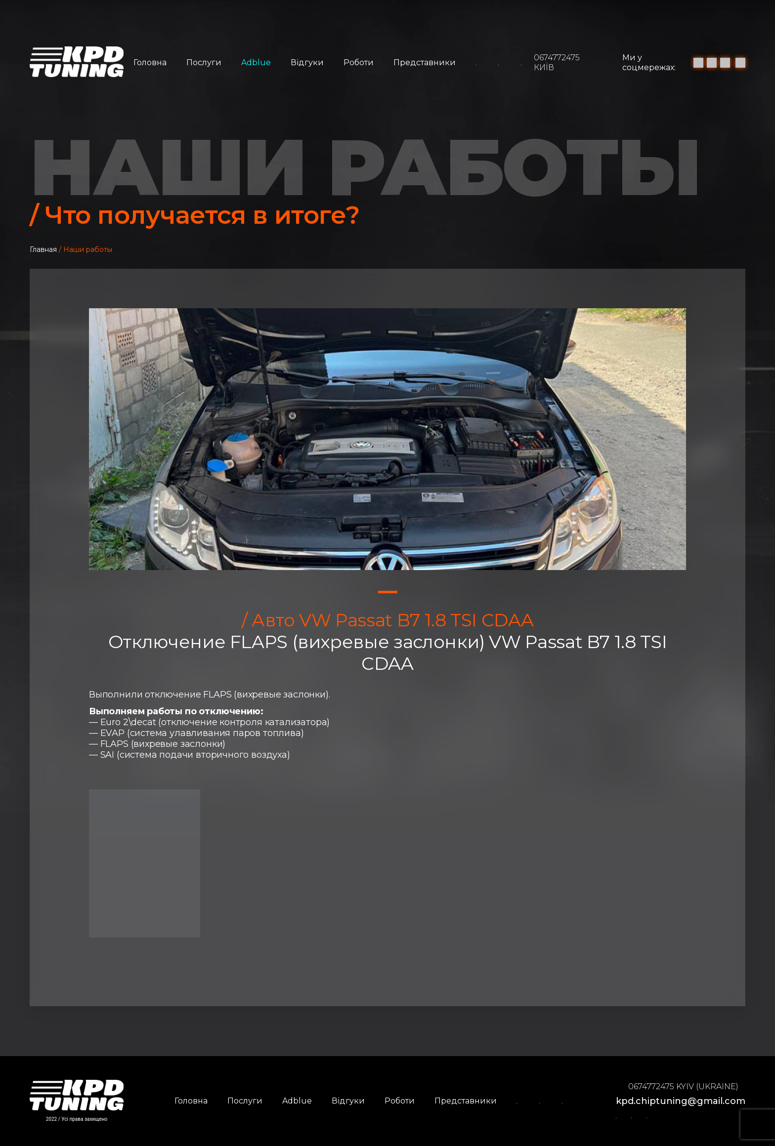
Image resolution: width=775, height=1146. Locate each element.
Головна (150, 62)
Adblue (256, 62)
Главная (43, 249)
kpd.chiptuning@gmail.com (680, 1101)
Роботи (359, 62)
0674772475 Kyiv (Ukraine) (683, 1086)
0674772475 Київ (557, 62)
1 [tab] (387, 592)
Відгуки (307, 62)
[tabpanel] (387, 439)
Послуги (203, 62)
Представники (424, 62)
